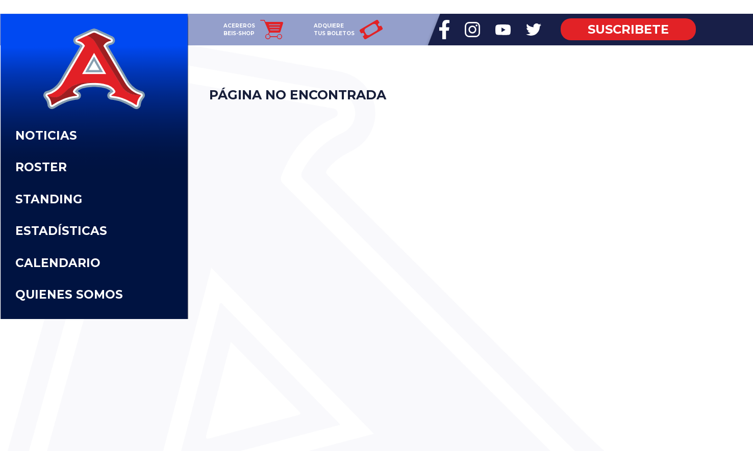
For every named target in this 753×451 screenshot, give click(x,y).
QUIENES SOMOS (69, 294)
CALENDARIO (58, 263)
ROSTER (41, 167)
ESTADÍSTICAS (61, 231)
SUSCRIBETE (628, 29)
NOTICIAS (46, 135)
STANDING (48, 199)
